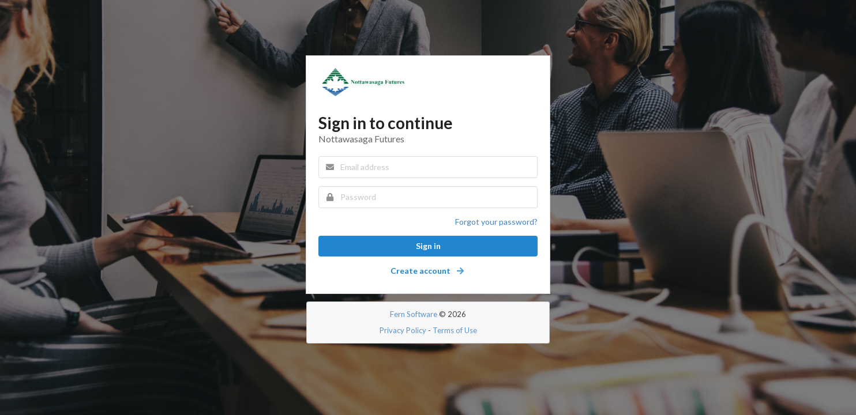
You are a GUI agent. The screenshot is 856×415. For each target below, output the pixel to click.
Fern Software (413, 314)
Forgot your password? (496, 222)
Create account (428, 271)
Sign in (428, 246)
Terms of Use (455, 330)
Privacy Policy (403, 330)
